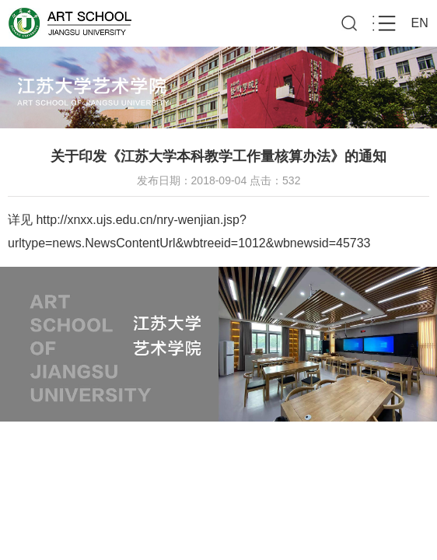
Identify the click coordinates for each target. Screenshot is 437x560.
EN (419, 23)
